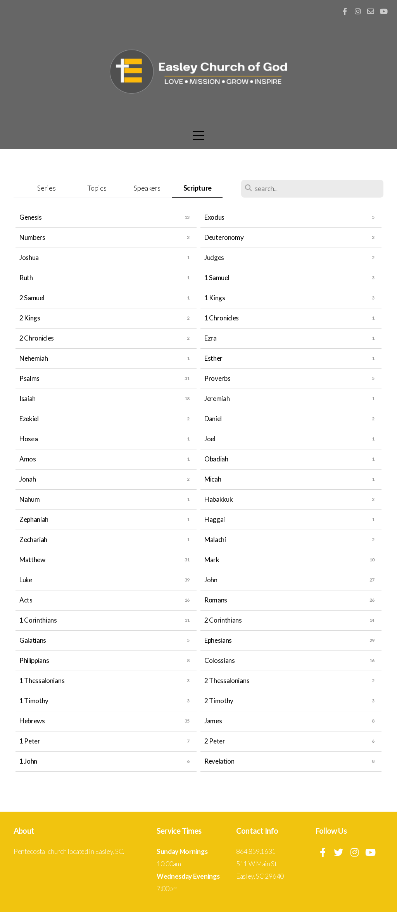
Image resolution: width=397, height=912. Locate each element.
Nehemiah (33, 358)
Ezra (210, 338)
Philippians (34, 660)
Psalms (29, 378)
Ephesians (218, 640)
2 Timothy (218, 701)
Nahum (29, 499)
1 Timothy (33, 701)
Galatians (32, 640)
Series (46, 188)
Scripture (197, 188)
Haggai (214, 519)
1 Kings (214, 298)
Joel (210, 439)
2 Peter (214, 741)
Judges (214, 257)
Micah (212, 479)
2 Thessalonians (226, 680)
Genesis (30, 217)
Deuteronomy (223, 237)
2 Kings (29, 318)
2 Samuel (31, 298)
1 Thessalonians (41, 680)
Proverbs (217, 378)
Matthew (32, 560)
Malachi (215, 539)
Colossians (219, 660)
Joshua (29, 257)
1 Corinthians (38, 620)
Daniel (213, 419)
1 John (28, 761)
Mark (211, 560)
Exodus (214, 217)
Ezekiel (29, 419)
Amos (27, 459)
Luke (25, 580)
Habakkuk (218, 499)
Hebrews (32, 721)
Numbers (32, 237)
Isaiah (27, 398)
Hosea (28, 439)
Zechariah (33, 539)
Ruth (26, 278)
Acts (26, 600)
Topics (96, 188)
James (213, 721)
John (210, 580)
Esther (213, 358)
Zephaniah (33, 519)
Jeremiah (217, 398)
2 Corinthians (223, 620)
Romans (215, 600)
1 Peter (29, 741)
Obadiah (216, 459)
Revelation (219, 761)
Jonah (27, 479)
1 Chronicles (221, 318)
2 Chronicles (36, 338)
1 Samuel (216, 278)
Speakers (147, 188)
